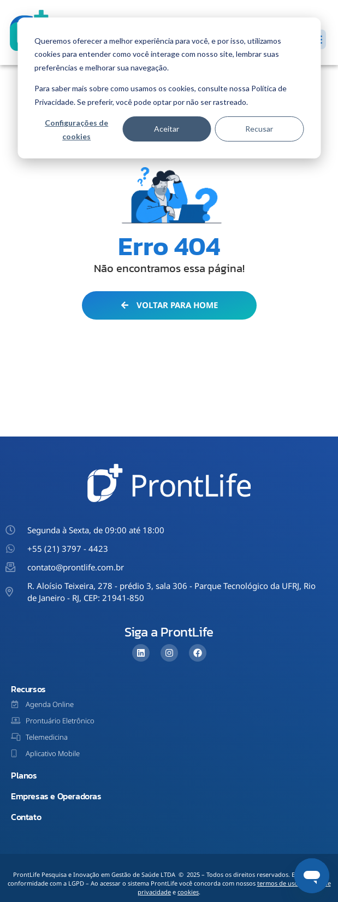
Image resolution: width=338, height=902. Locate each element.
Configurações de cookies (76, 129)
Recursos (28, 688)
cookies (188, 892)
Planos (24, 775)
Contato (26, 816)
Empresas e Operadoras (56, 796)
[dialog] (169, 87)
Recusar (259, 128)
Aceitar (166, 128)
